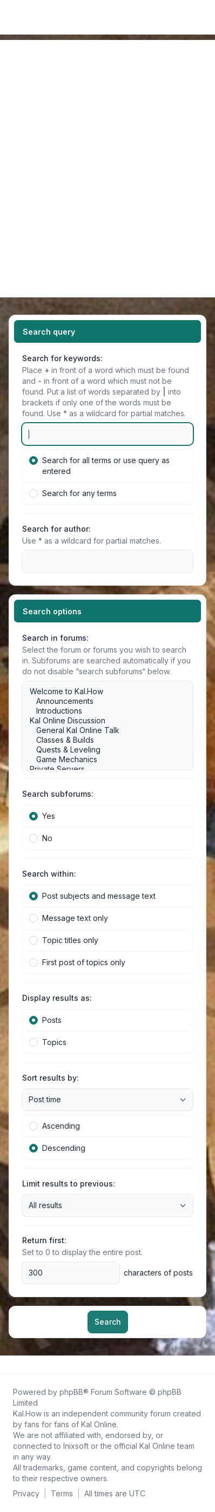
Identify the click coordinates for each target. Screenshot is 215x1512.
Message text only (68, 918)
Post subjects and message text (92, 895)
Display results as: (57, 997)
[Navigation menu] (20, 278)
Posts (45, 1020)
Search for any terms (73, 493)
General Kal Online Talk (102, 730)
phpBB (71, 1391)
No (40, 838)
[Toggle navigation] (202, 17)
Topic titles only (63, 940)
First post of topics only (77, 962)
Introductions (102, 711)
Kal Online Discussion (102, 721)
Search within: (49, 873)
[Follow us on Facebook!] (11, 1364)
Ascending (54, 1125)
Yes (42, 816)
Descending (57, 1147)
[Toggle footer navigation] (202, 1364)
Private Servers (102, 769)
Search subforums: (57, 793)
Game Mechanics (102, 759)
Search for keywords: (62, 358)
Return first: (44, 1240)
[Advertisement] (107, 147)
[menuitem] (189, 17)
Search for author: (56, 528)
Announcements (102, 701)
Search (108, 1321)
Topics (47, 1042)
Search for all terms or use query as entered (99, 466)
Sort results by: (50, 1077)
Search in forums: (55, 637)
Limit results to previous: (68, 1183)
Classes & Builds (102, 740)
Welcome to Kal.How (102, 691)
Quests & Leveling (102, 750)
